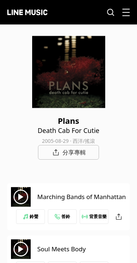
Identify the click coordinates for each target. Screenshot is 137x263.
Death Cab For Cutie (68, 130)
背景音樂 (94, 216)
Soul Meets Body (61, 249)
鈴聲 (30, 216)
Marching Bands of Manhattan (81, 197)
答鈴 (62, 216)
